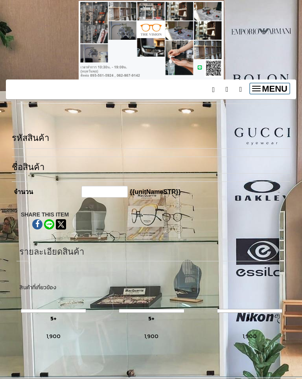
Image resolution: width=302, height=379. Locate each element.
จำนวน (23, 192)
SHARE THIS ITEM (45, 214)
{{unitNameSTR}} (155, 192)
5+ (53, 318)
